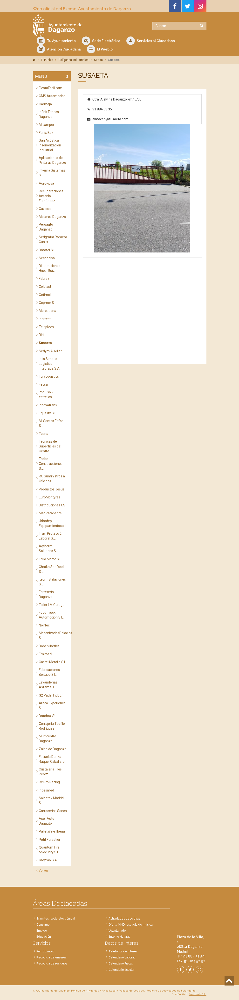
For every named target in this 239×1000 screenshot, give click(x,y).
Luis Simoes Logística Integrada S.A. (49, 363)
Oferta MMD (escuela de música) (131, 924)
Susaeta (45, 343)
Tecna (43, 434)
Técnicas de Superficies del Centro (50, 446)
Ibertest (45, 319)
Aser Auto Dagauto (46, 821)
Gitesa (98, 60)
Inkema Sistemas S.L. (52, 172)
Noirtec (44, 625)
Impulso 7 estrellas (46, 394)
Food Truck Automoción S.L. (51, 615)
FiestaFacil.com (50, 88)
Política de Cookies (131, 990)
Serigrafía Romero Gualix (53, 239)
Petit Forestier (49, 840)
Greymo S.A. (48, 860)
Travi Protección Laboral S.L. (51, 536)
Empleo (41, 930)
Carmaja (45, 104)
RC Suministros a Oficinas (52, 478)
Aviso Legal (109, 990)
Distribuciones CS (52, 505)
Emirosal (45, 654)
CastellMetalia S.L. (53, 662)
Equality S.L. (48, 413)
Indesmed (46, 790)
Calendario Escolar (121, 969)
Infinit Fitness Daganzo (49, 114)
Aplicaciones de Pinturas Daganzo (52, 160)
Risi (41, 335)
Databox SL (47, 716)
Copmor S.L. (48, 303)
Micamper (46, 125)
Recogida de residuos (51, 963)
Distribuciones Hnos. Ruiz (49, 268)
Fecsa (43, 384)
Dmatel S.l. (47, 250)
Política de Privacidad (85, 990)
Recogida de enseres (51, 957)
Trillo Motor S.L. (50, 559)
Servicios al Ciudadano (150, 40)
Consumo (42, 924)
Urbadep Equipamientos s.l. (52, 523)
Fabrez (44, 279)
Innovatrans (48, 405)
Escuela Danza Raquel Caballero (52, 759)
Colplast (45, 286)
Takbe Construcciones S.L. (50, 463)
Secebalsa (47, 258)
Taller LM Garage (51, 605)
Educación (43, 936)
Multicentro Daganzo (47, 738)
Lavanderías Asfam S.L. (48, 684)
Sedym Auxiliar (50, 351)
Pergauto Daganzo (46, 227)
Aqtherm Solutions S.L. (49, 548)
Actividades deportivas (124, 918)
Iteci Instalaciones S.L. (52, 581)
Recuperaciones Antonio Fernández (51, 196)
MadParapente (50, 513)
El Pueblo (100, 49)
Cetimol (45, 295)
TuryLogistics (49, 376)
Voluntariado (117, 930)
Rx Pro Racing (49, 782)
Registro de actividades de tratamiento (171, 990)
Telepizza (46, 327)
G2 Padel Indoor (51, 695)
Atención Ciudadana (59, 49)
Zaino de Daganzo (53, 749)
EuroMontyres (49, 497)
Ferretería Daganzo (46, 594)
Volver (42, 870)
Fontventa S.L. (197, 994)
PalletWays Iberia (52, 831)
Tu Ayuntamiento (56, 40)
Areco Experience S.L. (52, 705)
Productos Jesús (51, 489)
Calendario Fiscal (120, 963)
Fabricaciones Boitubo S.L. (49, 672)
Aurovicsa (46, 183)
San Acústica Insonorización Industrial (50, 145)
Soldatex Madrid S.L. (51, 800)
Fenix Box (46, 133)
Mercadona (47, 311)
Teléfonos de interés (123, 951)
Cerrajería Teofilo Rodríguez (52, 726)
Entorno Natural (119, 936)
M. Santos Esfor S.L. (51, 423)
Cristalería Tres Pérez (50, 771)
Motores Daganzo (52, 217)
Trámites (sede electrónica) (55, 918)
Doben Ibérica (49, 646)
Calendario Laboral (122, 957)
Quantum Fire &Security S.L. (49, 849)
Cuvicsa (45, 209)
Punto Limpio (45, 951)
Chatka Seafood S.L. (51, 569)
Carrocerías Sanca (53, 811)
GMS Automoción (52, 96)
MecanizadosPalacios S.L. (53, 635)
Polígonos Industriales (74, 60)
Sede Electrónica (101, 40)
